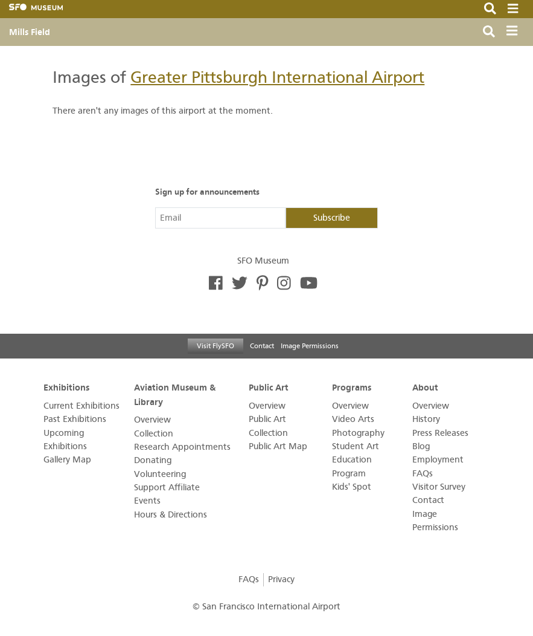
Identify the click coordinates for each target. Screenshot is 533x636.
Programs (351, 387)
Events (147, 501)
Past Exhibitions (74, 419)
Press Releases (440, 433)
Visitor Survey (438, 487)
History (426, 419)
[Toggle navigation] (514, 32)
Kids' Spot (351, 487)
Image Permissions (310, 346)
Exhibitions (66, 387)
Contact (262, 346)
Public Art (269, 387)
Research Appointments (182, 447)
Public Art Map (278, 446)
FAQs (422, 474)
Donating (152, 460)
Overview (152, 420)
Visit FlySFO (215, 346)
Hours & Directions (170, 515)
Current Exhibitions (81, 406)
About (425, 387)
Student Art (355, 446)
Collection (153, 434)
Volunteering (160, 474)
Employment (438, 460)
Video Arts (353, 419)
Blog (421, 446)
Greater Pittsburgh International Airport (277, 77)
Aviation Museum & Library (174, 394)
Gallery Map (67, 460)
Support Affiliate (167, 487)
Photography (358, 433)
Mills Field (29, 32)
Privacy (281, 579)
